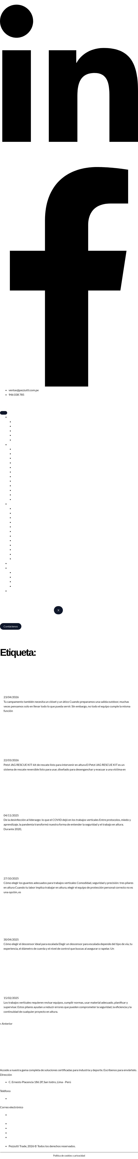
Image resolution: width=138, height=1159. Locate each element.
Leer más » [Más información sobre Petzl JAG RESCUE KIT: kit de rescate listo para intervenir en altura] (10, 776)
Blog (11, 563)
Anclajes (18, 545)
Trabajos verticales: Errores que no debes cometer (45, 991)
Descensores (21, 458)
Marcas (13, 567)
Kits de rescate (22, 558)
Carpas (17, 421)
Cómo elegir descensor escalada (30, 933)
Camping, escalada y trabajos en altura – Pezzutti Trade (34, 631)
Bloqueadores (21, 480)
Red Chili (18, 577)
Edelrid (17, 572)
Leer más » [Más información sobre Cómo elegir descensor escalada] (10, 955)
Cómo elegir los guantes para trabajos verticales (43, 872)
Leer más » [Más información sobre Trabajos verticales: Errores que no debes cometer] (10, 1019)
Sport (12, 444)
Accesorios (19, 439)
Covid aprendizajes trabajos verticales (35, 808)
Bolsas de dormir (23, 426)
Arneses (18, 449)
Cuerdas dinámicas (24, 462)
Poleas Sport (21, 485)
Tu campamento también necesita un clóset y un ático (47, 690)
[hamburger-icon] (3, 413)
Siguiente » (19, 1023)
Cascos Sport (21, 453)
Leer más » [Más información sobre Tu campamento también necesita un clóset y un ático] (10, 718)
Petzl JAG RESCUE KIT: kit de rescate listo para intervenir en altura (58, 753)
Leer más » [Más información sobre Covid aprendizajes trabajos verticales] (10, 836)
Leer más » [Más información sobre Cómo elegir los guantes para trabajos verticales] (10, 899)
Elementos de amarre (26, 490)
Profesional (16, 503)
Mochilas (18, 430)
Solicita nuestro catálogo (15, 1062)
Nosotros (14, 590)
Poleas (17, 540)
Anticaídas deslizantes (26, 522)
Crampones (20, 476)
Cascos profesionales (26, 508)
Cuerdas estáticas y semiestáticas (33, 549)
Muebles (18, 435)
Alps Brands (20, 581)
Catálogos (19, 586)
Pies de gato (20, 494)
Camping (14, 417)
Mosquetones (21, 467)
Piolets (17, 471)
